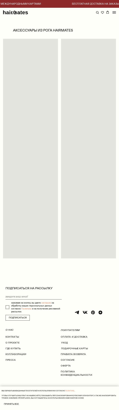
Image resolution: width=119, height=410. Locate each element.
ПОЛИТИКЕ (69, 391)
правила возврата (73, 354)
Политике (26, 308)
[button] (97, 12)
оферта (66, 365)
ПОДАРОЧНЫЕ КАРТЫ (74, 348)
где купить (13, 348)
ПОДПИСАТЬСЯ (18, 317)
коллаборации (16, 354)
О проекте (13, 342)
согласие (46, 302)
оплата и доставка (74, 336)
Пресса (11, 360)
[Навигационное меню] (114, 12)
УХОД (64, 342)
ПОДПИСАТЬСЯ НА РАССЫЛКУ (29, 288)
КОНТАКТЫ (12, 336)
